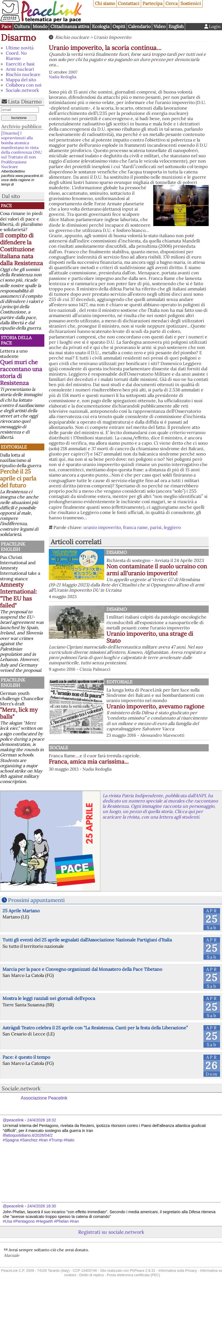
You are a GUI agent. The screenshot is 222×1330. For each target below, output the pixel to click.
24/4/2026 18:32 (41, 1120)
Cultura (22, 26)
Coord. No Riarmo (16, 55)
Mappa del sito (21, 79)
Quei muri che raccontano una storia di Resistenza (21, 372)
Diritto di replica (91, 1275)
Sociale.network (22, 90)
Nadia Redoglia (62, 76)
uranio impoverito (102, 527)
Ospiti (119, 26)
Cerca (171, 3)
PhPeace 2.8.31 (142, 1270)
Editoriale (14, 447)
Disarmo (18, 37)
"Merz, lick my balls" (19, 713)
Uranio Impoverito (112, 37)
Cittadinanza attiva (69, 26)
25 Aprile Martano (21, 910)
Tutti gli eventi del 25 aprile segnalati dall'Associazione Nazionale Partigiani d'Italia (87, 940)
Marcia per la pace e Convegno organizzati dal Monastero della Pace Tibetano (82, 969)
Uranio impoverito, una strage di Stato (149, 637)
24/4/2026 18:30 (41, 1206)
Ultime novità (20, 47)
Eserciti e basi (20, 64)
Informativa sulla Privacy (178, 1270)
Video (159, 26)
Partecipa (152, 3)
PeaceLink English (13, 546)
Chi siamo (105, 3)
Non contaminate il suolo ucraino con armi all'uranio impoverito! (156, 570)
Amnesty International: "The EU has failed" (18, 595)
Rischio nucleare (23, 74)
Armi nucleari (20, 69)
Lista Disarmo (25, 101)
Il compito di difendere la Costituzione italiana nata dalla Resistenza (21, 249)
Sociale (59, 747)
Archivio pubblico (21, 126)
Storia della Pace (16, 340)
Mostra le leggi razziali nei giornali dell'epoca (48, 998)
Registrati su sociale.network (111, 1232)
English (176, 26)
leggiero (172, 527)
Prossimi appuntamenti (36, 900)
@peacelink (13, 1120)
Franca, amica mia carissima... (89, 761)
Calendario (139, 26)
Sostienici (190, 3)
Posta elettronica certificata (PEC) (133, 1275)
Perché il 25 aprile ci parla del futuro (18, 478)
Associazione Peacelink (44, 1098)
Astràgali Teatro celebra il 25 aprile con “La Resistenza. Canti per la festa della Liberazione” (95, 1027)
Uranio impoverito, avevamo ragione (155, 706)
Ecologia (100, 26)
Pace (6, 26)
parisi (156, 527)
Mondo (40, 26)
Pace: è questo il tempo (26, 1057)
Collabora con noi (24, 85)
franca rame (135, 527)
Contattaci (128, 3)
